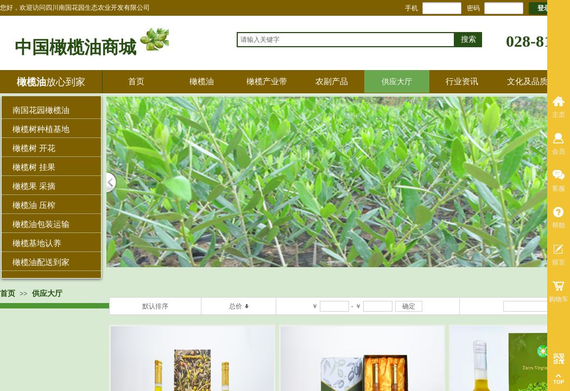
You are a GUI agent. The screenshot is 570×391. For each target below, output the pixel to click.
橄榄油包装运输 (40, 224)
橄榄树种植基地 (40, 129)
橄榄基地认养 (36, 243)
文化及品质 (527, 81)
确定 (408, 306)
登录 (543, 8)
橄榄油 (201, 81)
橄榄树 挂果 (33, 167)
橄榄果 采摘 (33, 186)
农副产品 (331, 81)
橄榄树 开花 (33, 148)
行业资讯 (462, 81)
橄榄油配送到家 (40, 262)
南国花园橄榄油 (40, 110)
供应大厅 (397, 81)
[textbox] (346, 39)
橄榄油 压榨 (33, 205)
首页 (136, 81)
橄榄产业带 (266, 81)
